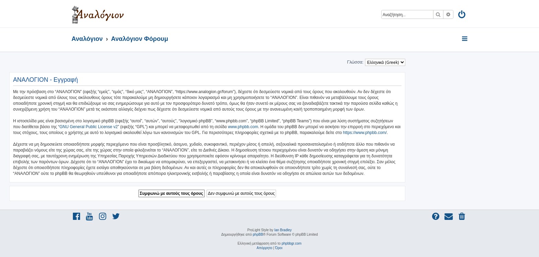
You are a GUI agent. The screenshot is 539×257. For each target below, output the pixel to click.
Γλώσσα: (355, 62)
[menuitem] (462, 15)
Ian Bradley (283, 230)
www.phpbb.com (243, 126)
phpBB (258, 234)
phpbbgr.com (291, 243)
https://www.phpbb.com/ (365, 132)
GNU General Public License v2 (88, 126)
